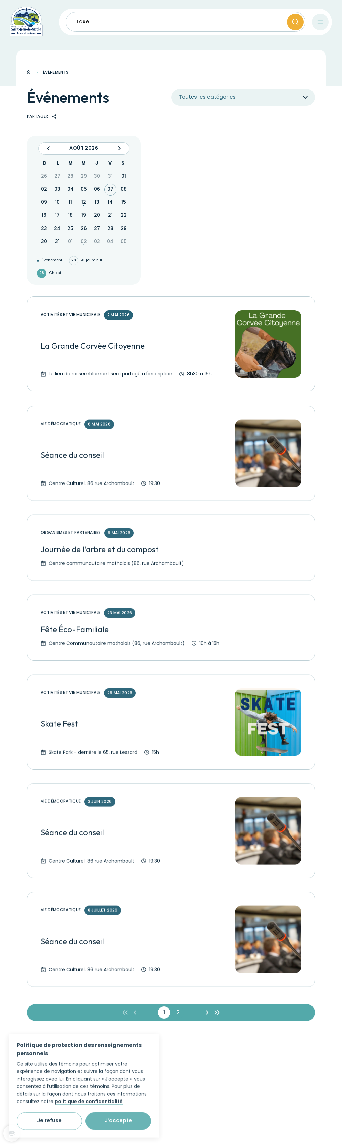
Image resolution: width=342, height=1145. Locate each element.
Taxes (84, 22)
